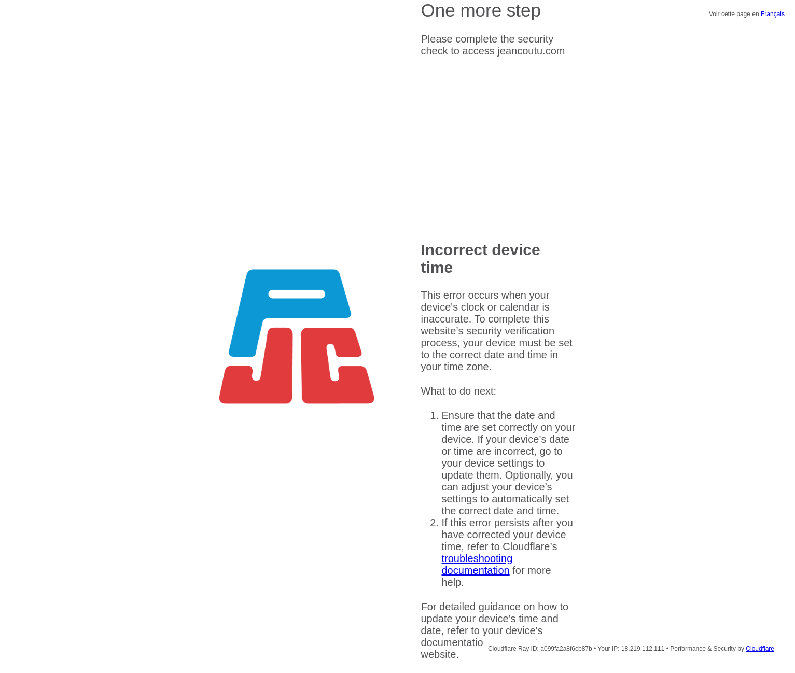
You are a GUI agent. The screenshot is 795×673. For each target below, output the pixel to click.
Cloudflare (760, 648)
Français (773, 14)
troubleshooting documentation (477, 564)
